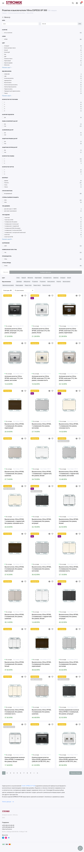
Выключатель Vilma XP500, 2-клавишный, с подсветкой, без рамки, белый (42, 616)
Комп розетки (51, 281)
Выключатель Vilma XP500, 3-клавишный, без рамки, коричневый (41, 664)
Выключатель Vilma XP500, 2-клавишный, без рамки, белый (68, 521)
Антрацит (62, 277)
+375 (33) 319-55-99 (8, 825)
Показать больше (76, 773)
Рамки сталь (28, 285)
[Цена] (20, 23)
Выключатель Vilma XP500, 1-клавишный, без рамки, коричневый (14, 426)
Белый (69, 277)
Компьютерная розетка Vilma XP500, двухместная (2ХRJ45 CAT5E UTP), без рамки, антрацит (41, 759)
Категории (7, 290)
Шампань (55, 277)
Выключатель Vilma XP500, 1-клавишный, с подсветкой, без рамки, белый (42, 473)
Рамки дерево (19, 285)
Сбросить (5, 272)
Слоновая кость (47, 277)
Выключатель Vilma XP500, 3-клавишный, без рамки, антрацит (68, 616)
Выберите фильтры (45, 272)
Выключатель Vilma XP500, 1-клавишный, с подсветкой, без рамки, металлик (69, 473)
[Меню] (3, 3)
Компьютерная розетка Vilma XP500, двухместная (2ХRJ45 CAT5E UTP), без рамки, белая (68, 759)
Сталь (18, 277)
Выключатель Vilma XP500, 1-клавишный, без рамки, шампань (14, 473)
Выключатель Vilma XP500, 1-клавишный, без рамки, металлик (41, 426)
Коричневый (38, 277)
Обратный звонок (7, 829)
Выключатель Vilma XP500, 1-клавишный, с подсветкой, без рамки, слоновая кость (15, 521)
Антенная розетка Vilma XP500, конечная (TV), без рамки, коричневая (68, 331)
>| (37, 773)
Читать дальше (8, 801)
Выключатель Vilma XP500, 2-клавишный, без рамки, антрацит (41, 521)
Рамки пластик (46, 285)
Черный (24, 277)
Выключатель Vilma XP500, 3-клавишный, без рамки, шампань (41, 712)
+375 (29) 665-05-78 (8, 827)
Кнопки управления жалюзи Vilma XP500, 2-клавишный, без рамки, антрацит (69, 712)
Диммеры (19, 281)
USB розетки (27, 281)
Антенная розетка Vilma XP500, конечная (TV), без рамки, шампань (68, 378)
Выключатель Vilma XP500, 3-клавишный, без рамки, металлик (68, 664)
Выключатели (66, 281)
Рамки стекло (37, 285)
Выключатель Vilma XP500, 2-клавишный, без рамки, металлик (41, 569)
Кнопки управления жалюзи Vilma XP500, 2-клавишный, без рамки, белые (15, 759)
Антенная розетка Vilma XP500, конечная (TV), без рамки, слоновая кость (41, 378)
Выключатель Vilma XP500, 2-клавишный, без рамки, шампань (14, 616)
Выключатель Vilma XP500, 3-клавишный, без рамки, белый (14, 664)
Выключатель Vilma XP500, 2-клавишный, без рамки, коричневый (14, 569)
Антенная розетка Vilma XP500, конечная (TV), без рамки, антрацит (14, 331)
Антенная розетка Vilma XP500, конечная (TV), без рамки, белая (41, 331)
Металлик (30, 277)
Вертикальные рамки (8, 285)
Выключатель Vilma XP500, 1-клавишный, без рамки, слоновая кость (68, 426)
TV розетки (42, 281)
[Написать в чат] (80, 848)
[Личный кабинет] (77, 3)
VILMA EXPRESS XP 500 (28, 786)
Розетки (59, 281)
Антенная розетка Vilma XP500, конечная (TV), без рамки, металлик (14, 378)
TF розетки (35, 281)
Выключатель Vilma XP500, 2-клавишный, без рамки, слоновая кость (68, 569)
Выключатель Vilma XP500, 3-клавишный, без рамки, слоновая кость (14, 712)
